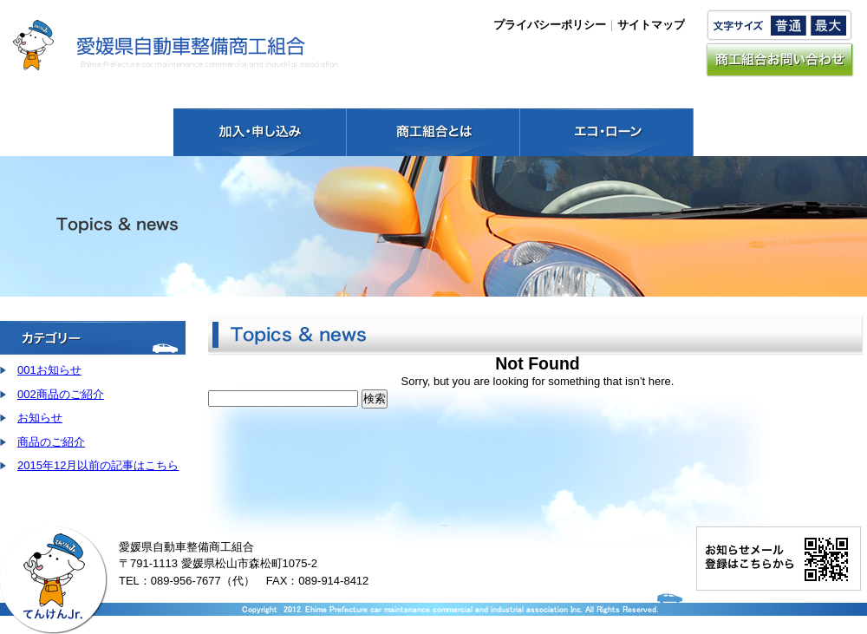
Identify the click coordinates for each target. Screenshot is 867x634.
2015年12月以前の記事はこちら (98, 465)
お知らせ (39, 417)
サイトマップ (651, 24)
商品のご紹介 (51, 441)
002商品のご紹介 (60, 394)
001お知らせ (49, 369)
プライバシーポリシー (549, 24)
